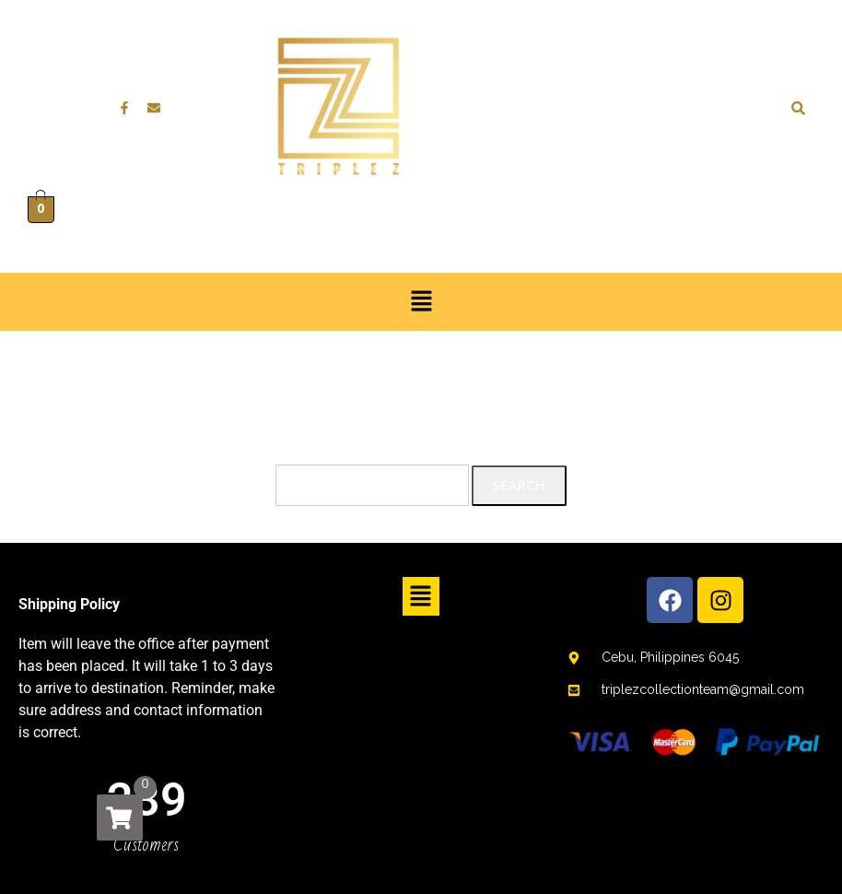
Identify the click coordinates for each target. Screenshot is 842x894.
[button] (421, 301)
